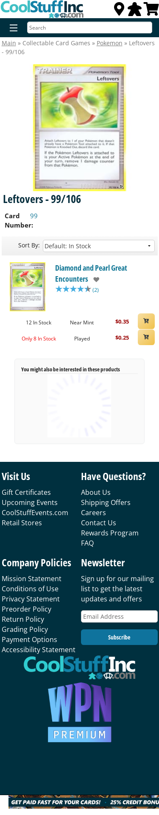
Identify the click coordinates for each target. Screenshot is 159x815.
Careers (93, 512)
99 (34, 215)
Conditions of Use (30, 588)
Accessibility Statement (38, 649)
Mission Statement (31, 578)
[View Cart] (151, 11)
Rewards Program (110, 533)
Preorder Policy (26, 609)
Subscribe (119, 637)
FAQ (87, 543)
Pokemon (110, 43)
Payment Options (29, 639)
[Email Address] (119, 616)
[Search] (89, 27)
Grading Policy (25, 629)
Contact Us (98, 522)
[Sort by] (99, 246)
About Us (96, 492)
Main (9, 43)
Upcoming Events (30, 502)
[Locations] (119, 11)
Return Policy (23, 619)
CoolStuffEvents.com (35, 512)
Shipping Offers (106, 502)
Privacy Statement (31, 599)
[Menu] (11, 28)
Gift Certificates (26, 492)
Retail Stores (22, 522)
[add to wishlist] (94, 279)
